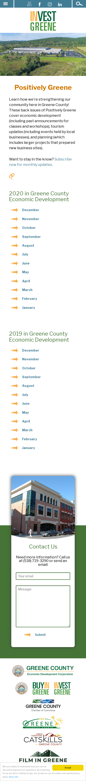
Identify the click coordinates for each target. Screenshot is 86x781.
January (28, 307)
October (29, 228)
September (31, 237)
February (29, 298)
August (28, 245)
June (26, 263)
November (30, 219)
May (25, 272)
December (30, 210)
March (27, 290)
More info (13, 777)
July (25, 254)
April (26, 281)
